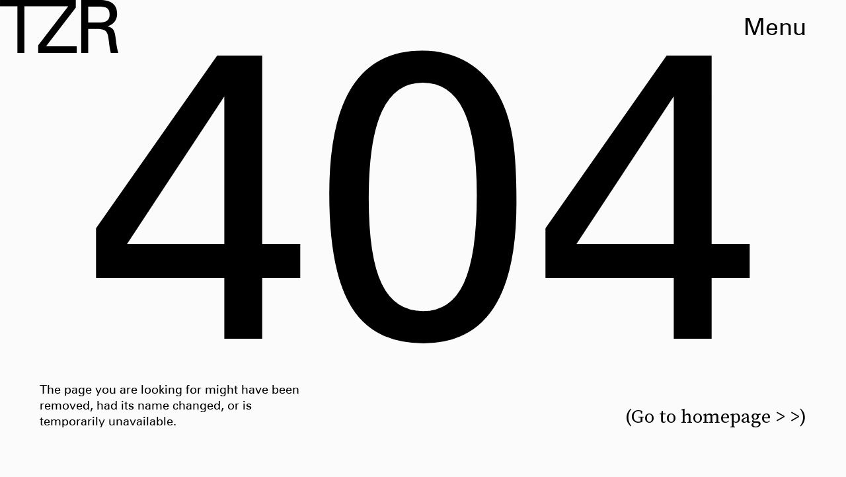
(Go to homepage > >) (715, 416)
